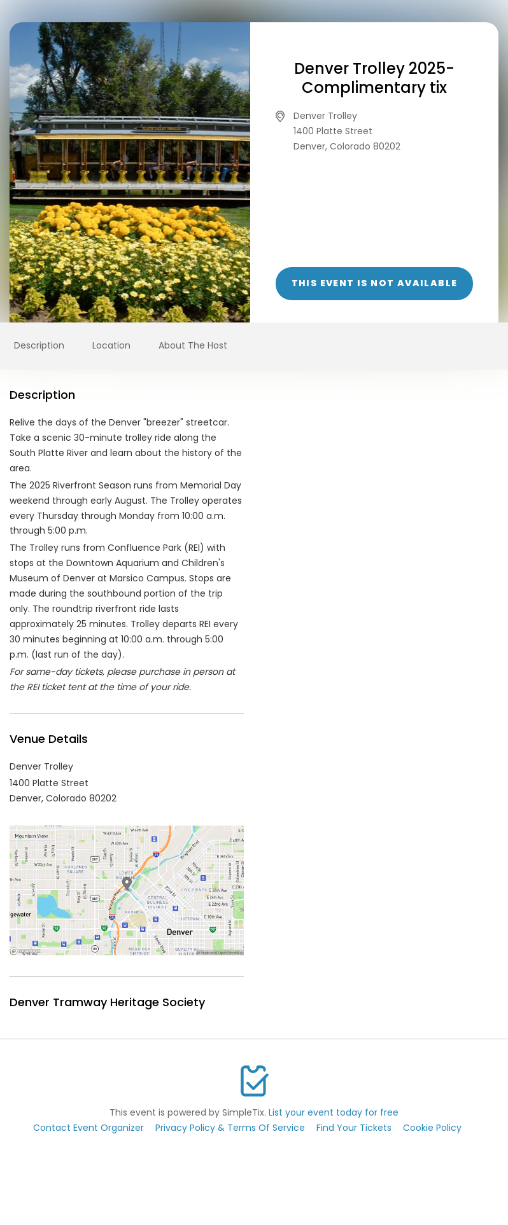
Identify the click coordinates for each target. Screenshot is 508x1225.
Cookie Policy (432, 1127)
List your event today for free (334, 1112)
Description (39, 345)
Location (111, 345)
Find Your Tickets (354, 1127)
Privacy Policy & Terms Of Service (230, 1127)
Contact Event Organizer (88, 1127)
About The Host (193, 345)
